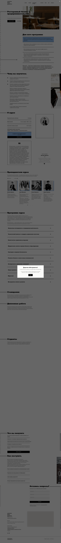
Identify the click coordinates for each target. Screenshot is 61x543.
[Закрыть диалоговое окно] (60, 1)
